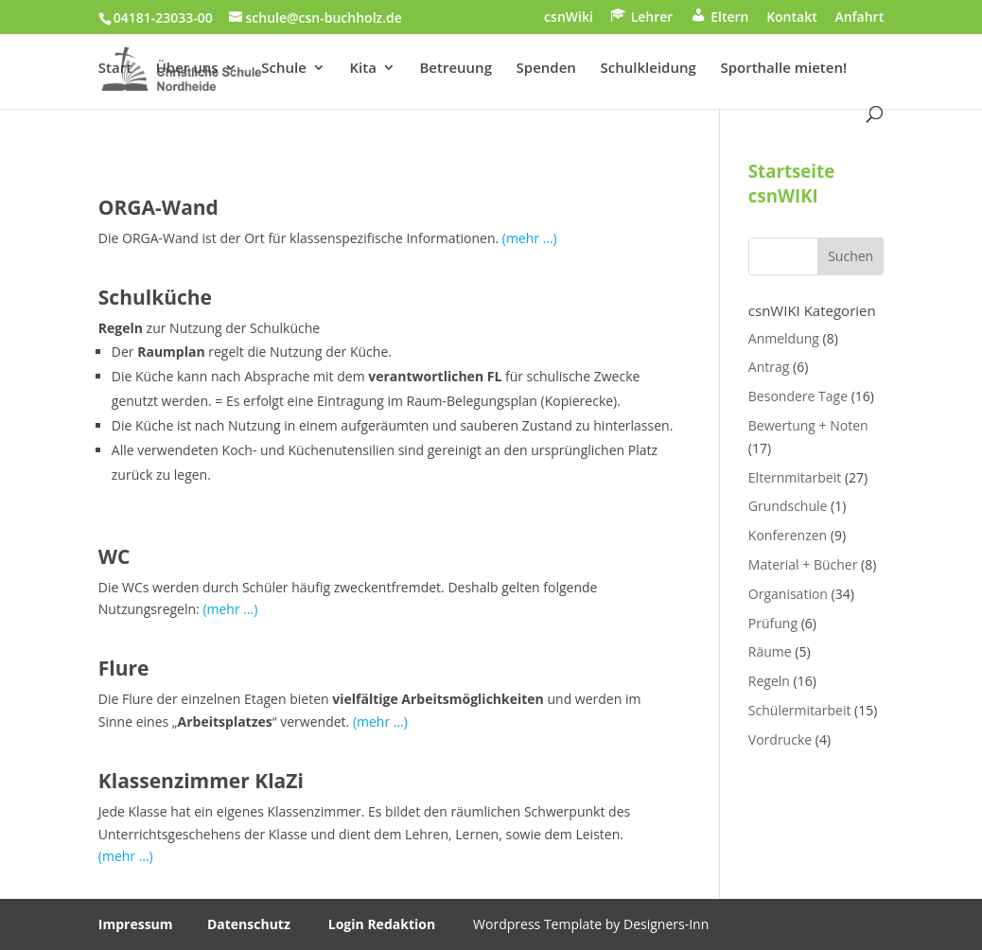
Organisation (788, 594)
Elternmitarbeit (794, 477)
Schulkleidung (648, 69)
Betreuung (455, 69)
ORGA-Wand (158, 207)
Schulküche (155, 297)
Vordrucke (780, 739)
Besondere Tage (798, 396)
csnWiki (568, 18)
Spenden (546, 69)
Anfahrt (859, 18)
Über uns (187, 69)
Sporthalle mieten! (783, 69)
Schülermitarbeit (799, 710)
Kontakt (791, 18)
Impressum (135, 924)
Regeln (769, 681)
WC (114, 556)
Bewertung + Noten (808, 425)
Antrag (769, 367)
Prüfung (773, 623)
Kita (362, 69)
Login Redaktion (381, 924)
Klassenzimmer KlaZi (201, 780)
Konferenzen (787, 535)
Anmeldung (783, 338)
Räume (770, 651)
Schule (284, 69)
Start (115, 69)
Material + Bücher (803, 564)
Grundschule (788, 506)
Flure (123, 668)
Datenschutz (248, 924)
